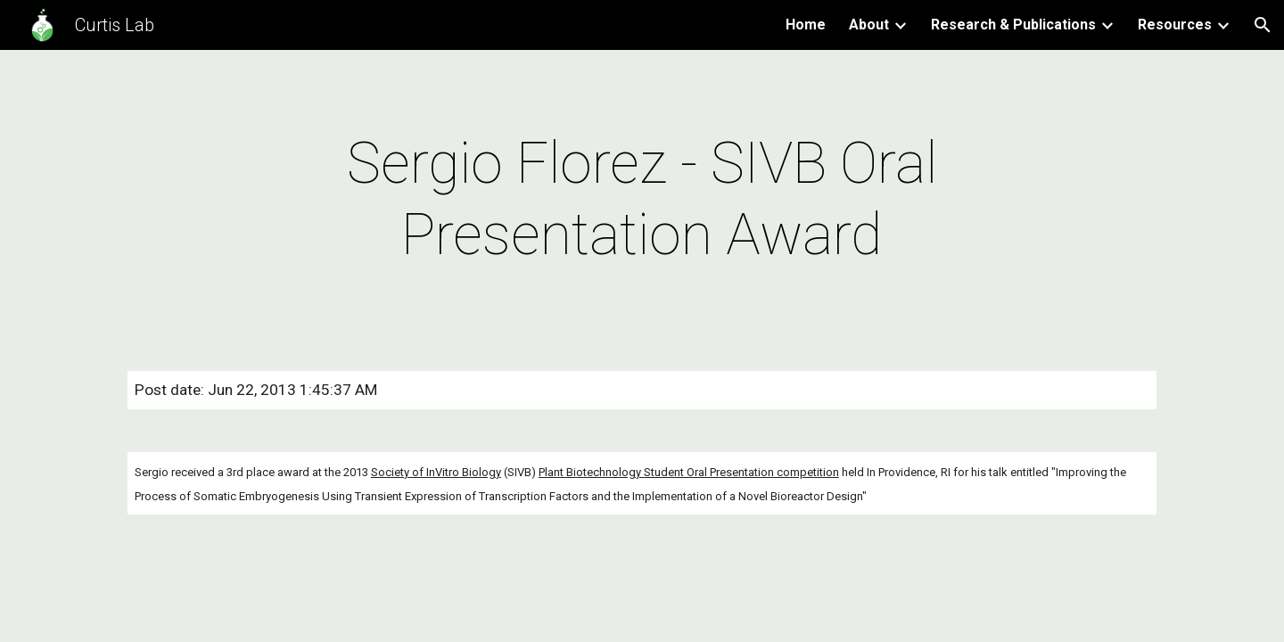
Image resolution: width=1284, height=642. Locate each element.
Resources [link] (1175, 24)
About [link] (869, 24)
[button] (1262, 25)
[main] (642, 199)
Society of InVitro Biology (436, 472)
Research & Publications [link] (1013, 24)
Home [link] (806, 24)
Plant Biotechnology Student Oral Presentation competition (689, 472)
